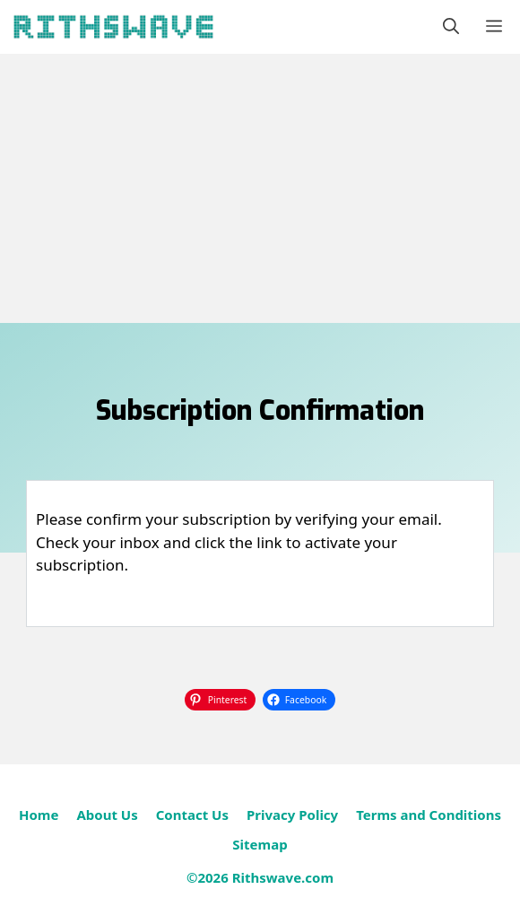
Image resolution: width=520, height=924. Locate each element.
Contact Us (192, 815)
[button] (450, 27)
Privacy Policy (292, 815)
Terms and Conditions (428, 815)
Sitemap (259, 844)
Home (38, 815)
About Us (106, 815)
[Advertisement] (260, 188)
